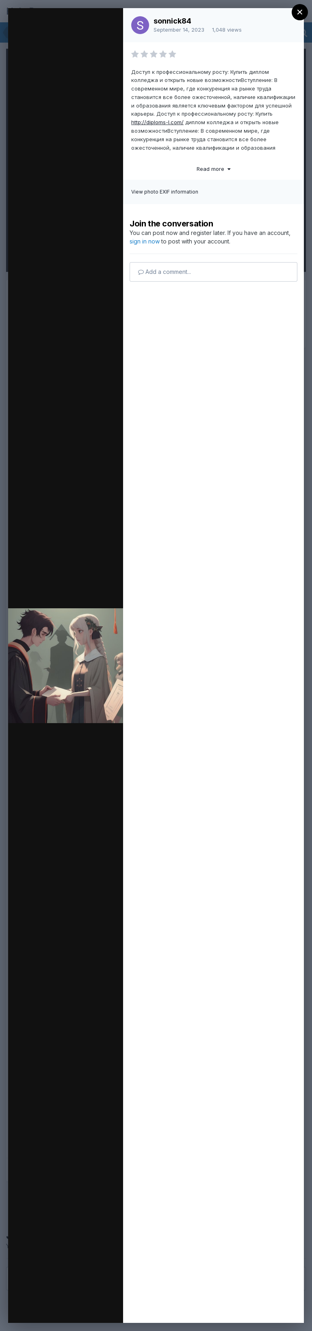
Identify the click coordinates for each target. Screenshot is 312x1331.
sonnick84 (172, 21)
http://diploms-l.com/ (157, 122)
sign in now (145, 241)
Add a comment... (164, 271)
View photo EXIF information (164, 192)
